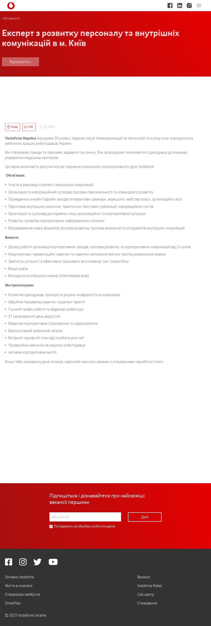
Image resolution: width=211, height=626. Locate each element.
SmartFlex (13, 603)
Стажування (147, 603)
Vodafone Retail (149, 585)
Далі (145, 517)
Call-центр (145, 594)
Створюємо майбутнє (22, 594)
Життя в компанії (18, 585)
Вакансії (143, 577)
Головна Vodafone (19, 577)
